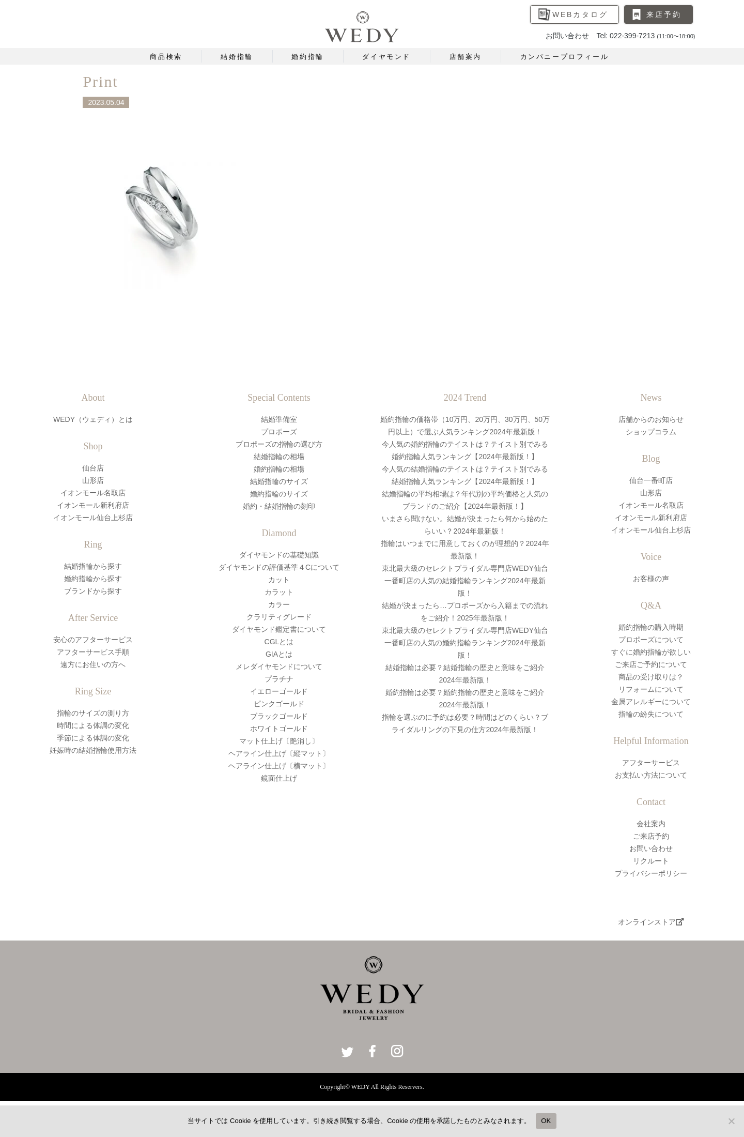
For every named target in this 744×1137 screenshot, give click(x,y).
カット (279, 579)
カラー (279, 604)
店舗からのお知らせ (651, 419)
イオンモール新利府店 (93, 505)
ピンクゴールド (279, 704)
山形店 (93, 480)
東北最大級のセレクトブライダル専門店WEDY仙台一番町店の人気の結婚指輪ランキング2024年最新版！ (465, 580)
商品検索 (166, 56)
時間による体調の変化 (93, 725)
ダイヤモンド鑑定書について (279, 629)
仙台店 (93, 468)
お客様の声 (651, 578)
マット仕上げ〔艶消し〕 (279, 741)
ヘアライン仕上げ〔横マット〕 (279, 766)
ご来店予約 (651, 836)
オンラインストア (651, 922)
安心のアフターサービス (93, 639)
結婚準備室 (279, 419)
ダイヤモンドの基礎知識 (279, 555)
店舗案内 (466, 56)
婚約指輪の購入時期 (651, 627)
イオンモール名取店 (93, 493)
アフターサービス (651, 763)
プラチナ (279, 679)
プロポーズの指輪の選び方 (279, 444)
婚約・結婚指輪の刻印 (279, 506)
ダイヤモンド (386, 56)
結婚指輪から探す (93, 566)
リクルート (651, 861)
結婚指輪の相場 (279, 456)
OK (546, 1121)
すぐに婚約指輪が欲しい (651, 652)
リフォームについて (651, 689)
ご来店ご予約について (651, 664)
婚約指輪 (307, 56)
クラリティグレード (279, 617)
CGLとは (279, 642)
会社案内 (651, 824)
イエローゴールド (279, 691)
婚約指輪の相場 (279, 469)
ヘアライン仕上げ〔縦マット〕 (279, 753)
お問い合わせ (651, 848)
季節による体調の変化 (93, 738)
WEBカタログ (580, 14)
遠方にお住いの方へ (93, 664)
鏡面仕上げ (279, 778)
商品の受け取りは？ (651, 677)
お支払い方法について (651, 775)
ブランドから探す (93, 591)
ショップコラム (651, 432)
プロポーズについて (651, 639)
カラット (279, 592)
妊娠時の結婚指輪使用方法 (93, 750)
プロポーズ (279, 432)
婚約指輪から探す (93, 578)
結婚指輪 (237, 56)
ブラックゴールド (279, 716)
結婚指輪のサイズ (279, 481)
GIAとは (279, 654)
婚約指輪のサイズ (279, 494)
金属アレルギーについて (651, 702)
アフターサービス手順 (93, 652)
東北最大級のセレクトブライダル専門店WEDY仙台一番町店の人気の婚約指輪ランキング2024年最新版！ (465, 642)
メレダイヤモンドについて (279, 666)
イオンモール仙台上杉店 (93, 517)
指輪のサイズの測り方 (93, 713)
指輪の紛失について (651, 714)
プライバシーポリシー (651, 873)
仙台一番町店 (651, 480)
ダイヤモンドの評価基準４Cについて (279, 567)
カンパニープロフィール (564, 56)
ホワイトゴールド (279, 728)
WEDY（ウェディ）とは (93, 419)
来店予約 (663, 14)
